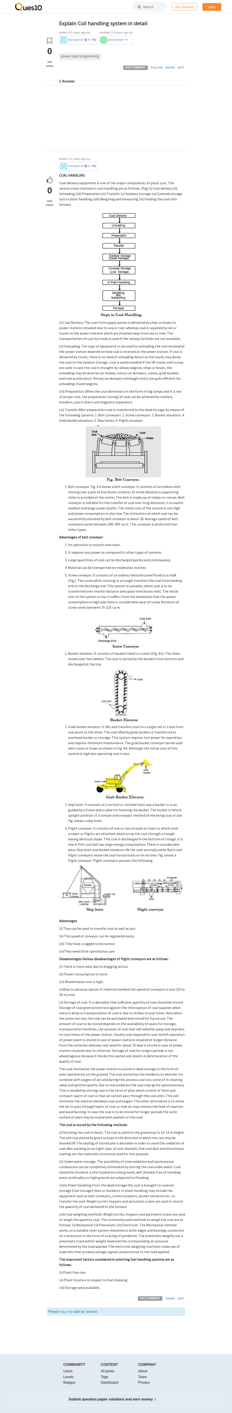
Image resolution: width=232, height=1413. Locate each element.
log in (64, 1311)
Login (212, 7)
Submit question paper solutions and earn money (112, 1399)
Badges (69, 1382)
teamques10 (76, 39)
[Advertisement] (122, 119)
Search (145, 6)
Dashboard (109, 1382)
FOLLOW (157, 67)
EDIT (181, 67)
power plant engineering (80, 56)
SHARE (170, 67)
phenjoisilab (115, 39)
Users (68, 1371)
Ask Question (184, 7)
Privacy (144, 1382)
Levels (68, 1377)
